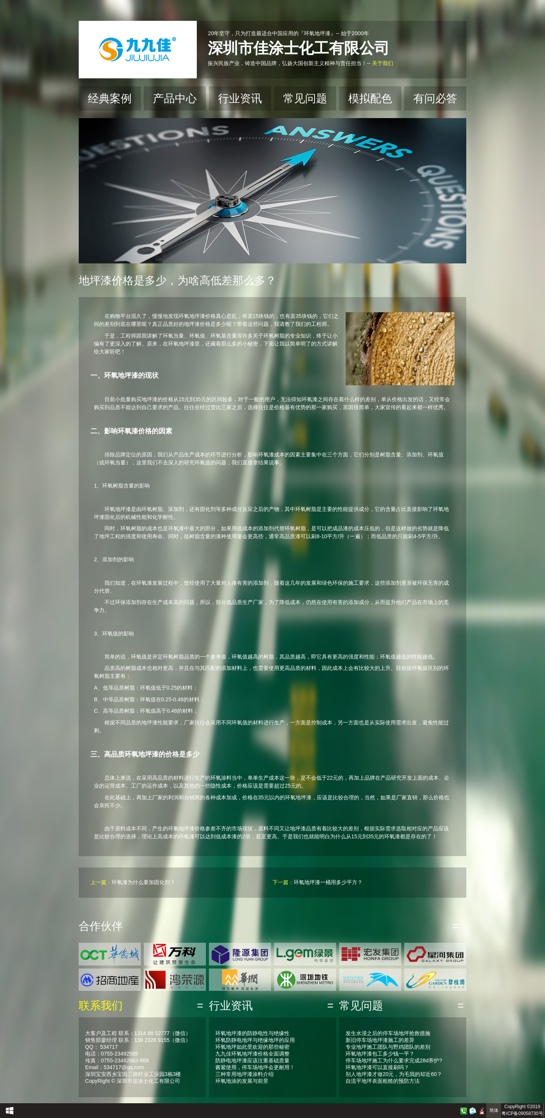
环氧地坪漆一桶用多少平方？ (328, 882)
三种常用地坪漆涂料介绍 (244, 1074)
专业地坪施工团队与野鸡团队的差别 (388, 1047)
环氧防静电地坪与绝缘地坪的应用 (255, 1040)
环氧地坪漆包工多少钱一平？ (380, 1054)
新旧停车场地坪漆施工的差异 (380, 1040)
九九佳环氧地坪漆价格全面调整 (252, 1054)
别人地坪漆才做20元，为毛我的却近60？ (394, 1074)
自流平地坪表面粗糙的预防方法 (383, 1081)
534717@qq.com (124, 1067)
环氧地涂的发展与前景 (241, 1081)
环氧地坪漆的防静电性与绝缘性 (252, 1033)
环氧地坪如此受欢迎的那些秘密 (252, 1047)
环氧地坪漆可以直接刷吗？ (377, 1067)
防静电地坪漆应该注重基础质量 (252, 1060)
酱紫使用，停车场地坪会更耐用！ (255, 1067)
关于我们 (382, 63)
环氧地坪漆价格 (197, 316)
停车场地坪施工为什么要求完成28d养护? (394, 1060)
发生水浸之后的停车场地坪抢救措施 (388, 1033)
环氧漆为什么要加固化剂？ (143, 882)
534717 (109, 1047)
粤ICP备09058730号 (522, 1113)
